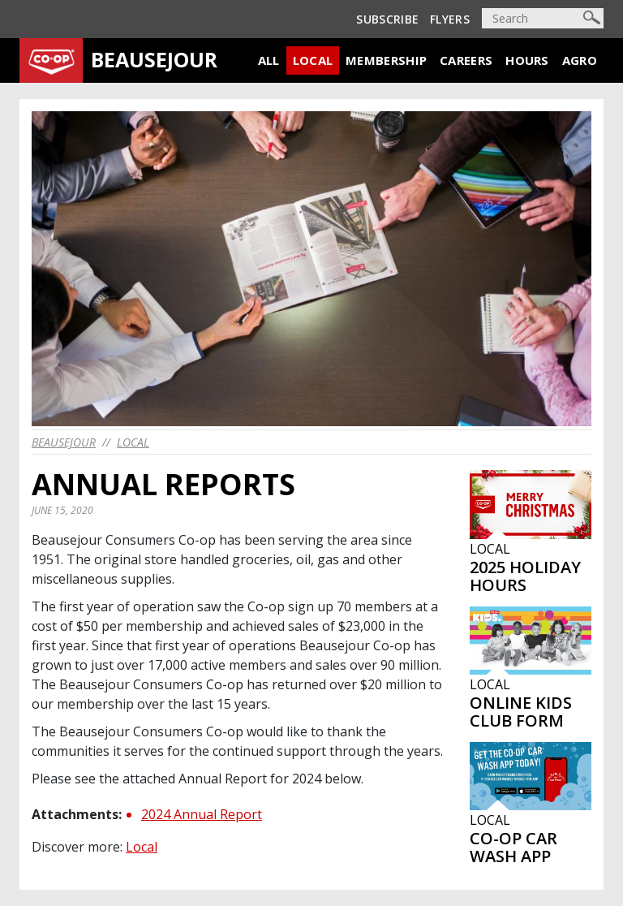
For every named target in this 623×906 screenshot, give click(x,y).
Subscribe (387, 19)
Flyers (450, 19)
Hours (527, 60)
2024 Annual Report (201, 814)
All (269, 60)
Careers (466, 60)
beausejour (64, 442)
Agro (579, 60)
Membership (386, 60)
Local (313, 60)
